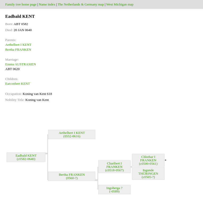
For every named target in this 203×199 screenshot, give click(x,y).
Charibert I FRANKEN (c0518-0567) (114, 166)
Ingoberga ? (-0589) (114, 189)
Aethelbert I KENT (18, 45)
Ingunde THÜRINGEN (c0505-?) (148, 173)
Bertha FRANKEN (18, 50)
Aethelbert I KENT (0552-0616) (72, 134)
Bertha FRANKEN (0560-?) (72, 176)
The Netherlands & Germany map (81, 4)
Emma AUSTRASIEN (20, 64)
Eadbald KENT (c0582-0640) (26, 157)
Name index (47, 4)
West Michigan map (119, 4)
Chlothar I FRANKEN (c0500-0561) (148, 160)
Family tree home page (21, 4)
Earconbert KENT (17, 84)
